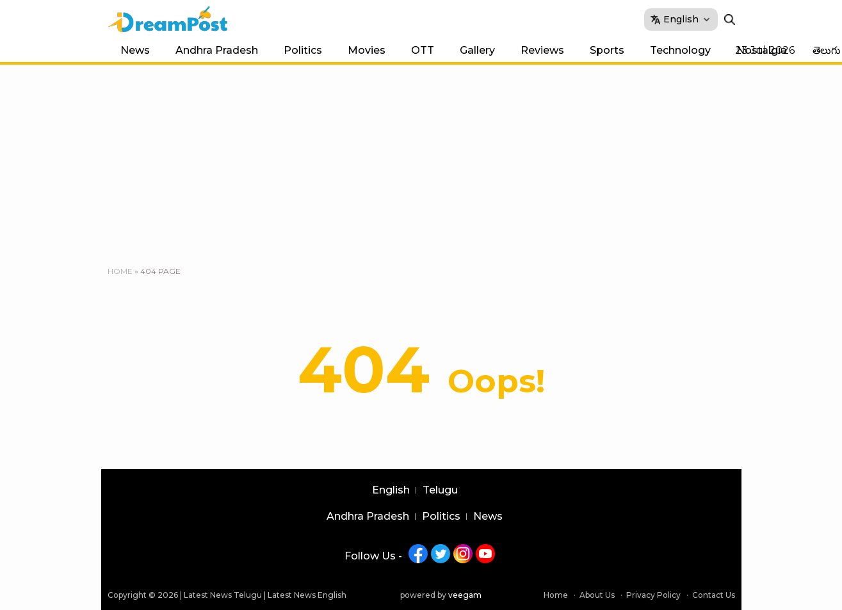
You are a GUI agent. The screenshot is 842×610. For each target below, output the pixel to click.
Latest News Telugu (223, 595)
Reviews (542, 50)
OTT (422, 50)
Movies (366, 50)
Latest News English (307, 595)
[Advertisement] (421, 160)
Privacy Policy (653, 595)
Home (120, 271)
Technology (680, 50)
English (391, 490)
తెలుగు (827, 50)
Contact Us (713, 595)
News (135, 50)
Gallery (477, 50)
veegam (465, 595)
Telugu (440, 490)
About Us (597, 595)
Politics (303, 50)
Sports (607, 50)
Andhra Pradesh (216, 50)
